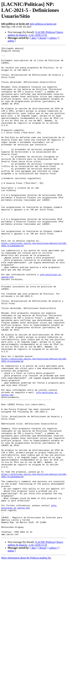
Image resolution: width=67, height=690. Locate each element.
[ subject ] (53, 38)
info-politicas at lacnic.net (43, 23)
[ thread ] (42, 38)
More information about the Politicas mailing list (26, 655)
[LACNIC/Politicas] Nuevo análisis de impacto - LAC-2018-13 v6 (35, 33)
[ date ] (33, 38)
